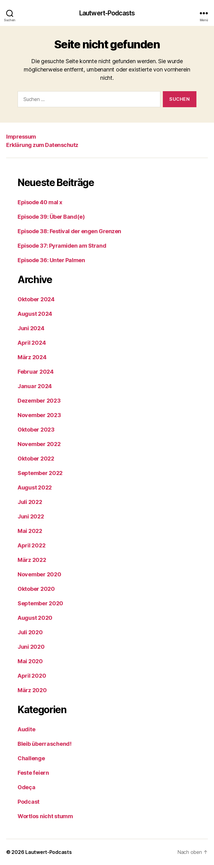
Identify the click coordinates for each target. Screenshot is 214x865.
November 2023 (39, 415)
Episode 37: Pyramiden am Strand (62, 245)
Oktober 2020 (36, 589)
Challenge (31, 758)
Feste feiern (33, 773)
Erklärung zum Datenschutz (42, 145)
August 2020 (35, 618)
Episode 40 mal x (40, 202)
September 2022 (40, 473)
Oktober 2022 (36, 458)
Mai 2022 (30, 531)
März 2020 (32, 690)
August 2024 (35, 314)
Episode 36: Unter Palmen (51, 260)
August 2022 (35, 487)
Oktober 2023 (36, 429)
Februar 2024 (36, 371)
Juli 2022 (30, 502)
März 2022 (32, 560)
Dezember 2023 (39, 400)
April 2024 (32, 342)
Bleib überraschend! (45, 744)
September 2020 (40, 603)
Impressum (21, 136)
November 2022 (39, 444)
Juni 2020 (31, 647)
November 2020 (39, 574)
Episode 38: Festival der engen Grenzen (69, 231)
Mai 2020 (30, 661)
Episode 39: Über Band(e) (51, 216)
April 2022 (31, 545)
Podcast (28, 801)
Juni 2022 (31, 516)
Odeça (26, 787)
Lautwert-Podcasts (107, 13)
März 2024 (32, 357)
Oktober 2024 (36, 299)
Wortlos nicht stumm (45, 816)
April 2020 (32, 675)
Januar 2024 (35, 386)
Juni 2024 (31, 328)
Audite (26, 729)
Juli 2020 (30, 632)
